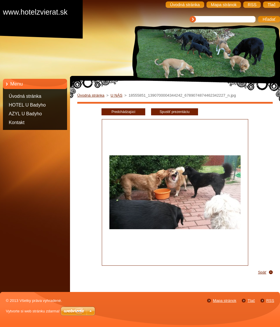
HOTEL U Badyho (27, 104)
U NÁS (117, 95)
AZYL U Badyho (25, 113)
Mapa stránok (224, 300)
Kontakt (16, 122)
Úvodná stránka (25, 96)
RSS (270, 300)
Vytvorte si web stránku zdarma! (33, 311)
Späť (262, 272)
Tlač (251, 300)
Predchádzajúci (123, 112)
